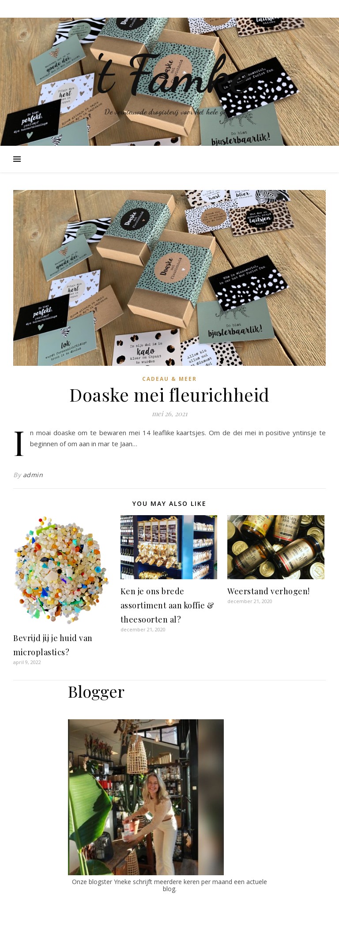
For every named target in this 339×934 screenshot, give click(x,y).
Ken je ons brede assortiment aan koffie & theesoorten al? (168, 605)
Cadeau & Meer (169, 379)
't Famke (169, 74)
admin (33, 475)
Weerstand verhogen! (268, 591)
